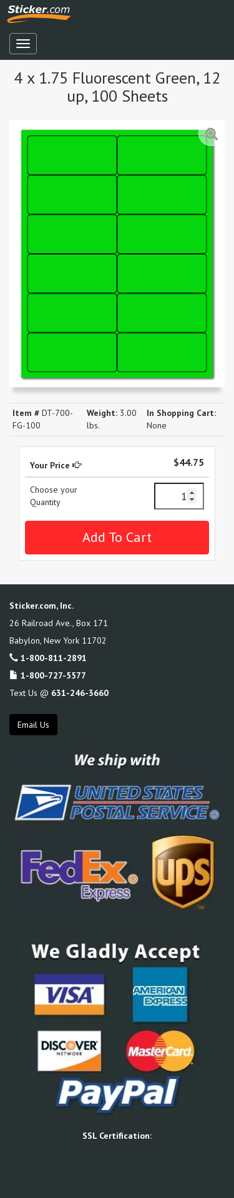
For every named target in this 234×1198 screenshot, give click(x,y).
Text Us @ (59, 692)
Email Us (33, 724)
